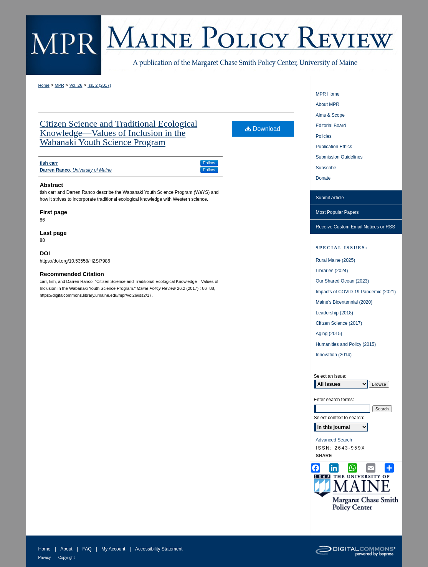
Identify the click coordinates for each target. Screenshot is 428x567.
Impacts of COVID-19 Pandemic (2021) (356, 291)
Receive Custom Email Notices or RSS (355, 227)
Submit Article (330, 197)
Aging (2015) (329, 333)
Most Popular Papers (337, 212)
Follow (209, 162)
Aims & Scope (330, 115)
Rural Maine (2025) (335, 260)
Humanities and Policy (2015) (346, 344)
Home (44, 85)
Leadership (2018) (334, 313)
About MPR (327, 104)
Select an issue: (330, 376)
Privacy (44, 557)
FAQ (86, 549)
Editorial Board (331, 125)
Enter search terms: (334, 399)
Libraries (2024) (332, 270)
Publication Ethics (334, 146)
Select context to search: (339, 417)
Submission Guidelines (339, 157)
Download (262, 129)
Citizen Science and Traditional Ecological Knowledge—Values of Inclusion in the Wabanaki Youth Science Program (119, 133)
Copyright (66, 557)
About (66, 549)
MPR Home (328, 94)
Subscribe (326, 167)
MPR (59, 85)
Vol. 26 (76, 85)
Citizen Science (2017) (339, 323)
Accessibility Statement (158, 549)
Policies (324, 136)
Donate (323, 178)
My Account (113, 549)
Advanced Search (334, 440)
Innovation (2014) (334, 354)
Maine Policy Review (214, 45)
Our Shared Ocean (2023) (342, 281)
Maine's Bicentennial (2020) (344, 302)
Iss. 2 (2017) (99, 85)
